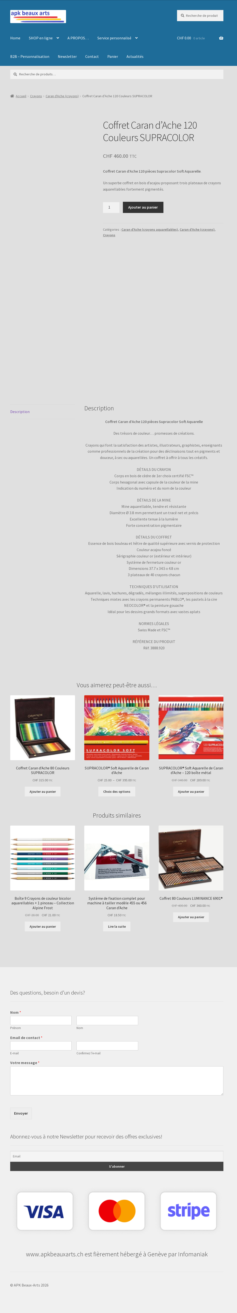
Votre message (25, 1062)
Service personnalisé (114, 37)
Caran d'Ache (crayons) (62, 96)
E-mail (14, 1053)
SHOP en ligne (41, 37)
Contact (92, 56)
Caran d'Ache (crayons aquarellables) (149, 229)
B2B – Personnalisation (29, 56)
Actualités (135, 56)
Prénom (15, 1028)
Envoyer (21, 1113)
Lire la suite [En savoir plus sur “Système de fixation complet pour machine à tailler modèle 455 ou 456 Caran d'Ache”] (117, 926)
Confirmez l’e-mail (88, 1053)
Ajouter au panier (143, 207)
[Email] (116, 1156)
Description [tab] (20, 411)
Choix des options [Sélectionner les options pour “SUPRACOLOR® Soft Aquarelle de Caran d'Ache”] (116, 791)
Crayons (36, 96)
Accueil (21, 96)
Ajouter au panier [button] (43, 791)
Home (15, 37)
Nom (15, 1012)
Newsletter (67, 56)
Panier (112, 56)
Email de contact (26, 1037)
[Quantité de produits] (111, 207)
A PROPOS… (78, 37)
